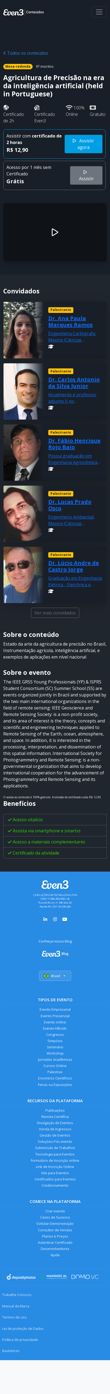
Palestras (55, 1071)
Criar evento (55, 1211)
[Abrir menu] (99, 11)
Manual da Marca (15, 1306)
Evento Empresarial (55, 1009)
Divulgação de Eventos (55, 1122)
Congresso (55, 1034)
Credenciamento (55, 1185)
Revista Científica (55, 1116)
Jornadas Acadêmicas (55, 1059)
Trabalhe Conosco (17, 1294)
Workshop (55, 1053)
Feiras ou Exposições (55, 1084)
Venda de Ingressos (55, 1129)
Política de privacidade (20, 1339)
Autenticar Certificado (55, 1242)
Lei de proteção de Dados (23, 1328)
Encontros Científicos (55, 1078)
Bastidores (11, 1350)
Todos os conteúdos (25, 53)
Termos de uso (14, 1317)
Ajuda (55, 1254)
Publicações (55, 1110)
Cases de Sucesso (55, 1217)
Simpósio (55, 1040)
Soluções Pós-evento (55, 1141)
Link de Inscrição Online (55, 1166)
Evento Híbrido (55, 1028)
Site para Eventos (55, 1172)
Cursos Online (55, 1065)
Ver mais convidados (55, 613)
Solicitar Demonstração (55, 1223)
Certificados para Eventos (55, 1179)
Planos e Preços (55, 1236)
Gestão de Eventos (55, 1135)
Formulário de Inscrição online (55, 1160)
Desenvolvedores (55, 1248)
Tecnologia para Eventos (55, 1154)
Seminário (55, 1047)
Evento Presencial (55, 1015)
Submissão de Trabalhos (55, 1147)
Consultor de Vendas (55, 1230)
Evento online (55, 1022)
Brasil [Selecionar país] (55, 975)
